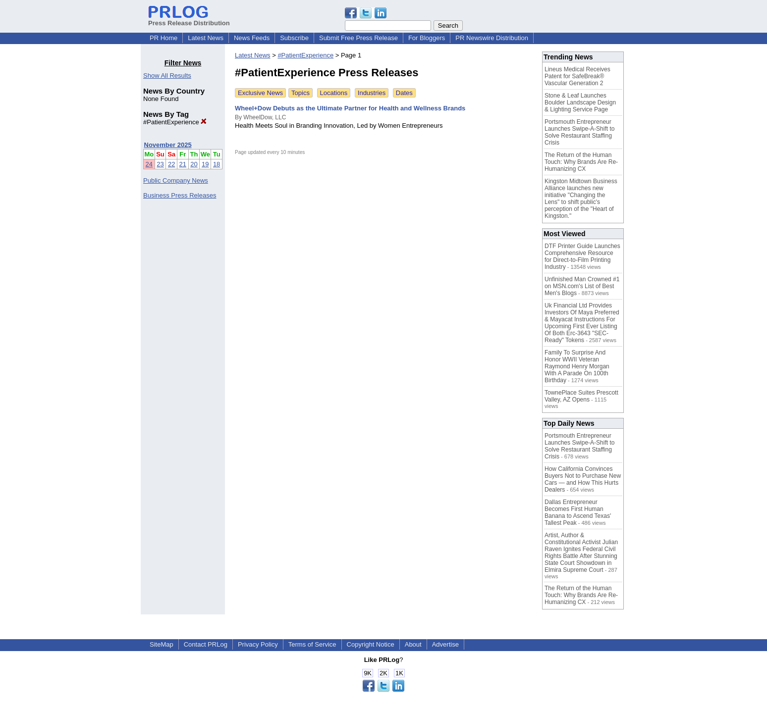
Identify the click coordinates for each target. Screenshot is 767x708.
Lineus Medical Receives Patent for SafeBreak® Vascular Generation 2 (577, 76)
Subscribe (294, 38)
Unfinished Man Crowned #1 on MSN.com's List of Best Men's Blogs (582, 286)
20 (193, 164)
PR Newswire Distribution (491, 38)
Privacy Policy (258, 644)
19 (205, 164)
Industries (371, 93)
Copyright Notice (370, 644)
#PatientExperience (175, 122)
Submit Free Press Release (358, 38)
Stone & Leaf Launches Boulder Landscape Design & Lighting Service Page (580, 102)
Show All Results (167, 75)
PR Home (163, 38)
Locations (334, 93)
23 (160, 164)
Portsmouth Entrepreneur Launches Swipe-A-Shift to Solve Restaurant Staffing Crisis (579, 132)
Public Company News (175, 180)
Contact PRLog (205, 644)
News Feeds (252, 38)
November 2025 (168, 145)
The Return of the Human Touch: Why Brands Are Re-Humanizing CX (581, 162)
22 (171, 164)
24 (149, 164)
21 (182, 164)
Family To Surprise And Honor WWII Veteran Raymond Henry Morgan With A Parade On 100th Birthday (577, 366)
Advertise (445, 644)
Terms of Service (312, 644)
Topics (300, 93)
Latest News (205, 38)
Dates (404, 93)
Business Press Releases (179, 195)
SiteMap (161, 644)
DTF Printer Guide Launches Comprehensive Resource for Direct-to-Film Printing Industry (582, 256)
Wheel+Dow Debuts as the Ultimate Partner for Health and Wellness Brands (350, 108)
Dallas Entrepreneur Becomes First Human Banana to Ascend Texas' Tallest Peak (578, 512)
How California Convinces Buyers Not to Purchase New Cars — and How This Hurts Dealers (583, 479)
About (413, 644)
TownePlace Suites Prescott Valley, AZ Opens (581, 396)
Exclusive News (260, 93)
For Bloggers (426, 38)
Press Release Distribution (189, 19)
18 (216, 164)
